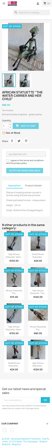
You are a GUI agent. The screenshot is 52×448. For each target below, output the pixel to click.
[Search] (31, 12)
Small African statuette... (38, 255)
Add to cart (26, 126)
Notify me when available (24, 170)
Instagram (12, 430)
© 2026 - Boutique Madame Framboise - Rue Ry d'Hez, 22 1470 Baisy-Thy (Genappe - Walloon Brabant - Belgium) (25, 441)
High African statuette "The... (38, 292)
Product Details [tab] (33, 185)
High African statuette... (38, 364)
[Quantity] (5, 126)
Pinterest (26, 141)
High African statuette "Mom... (14, 255)
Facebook (4, 430)
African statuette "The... (14, 292)
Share (12, 141)
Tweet (19, 141)
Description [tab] (14, 185)
